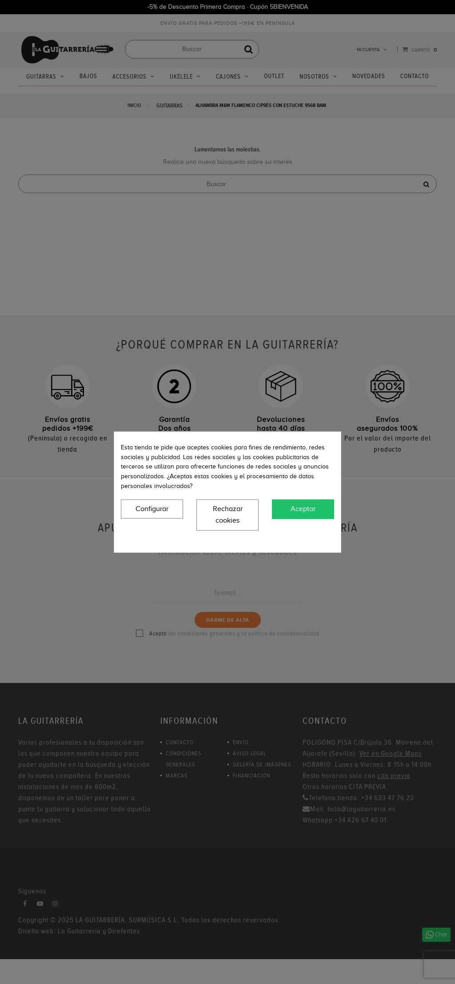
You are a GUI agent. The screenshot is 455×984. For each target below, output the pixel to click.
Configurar (152, 509)
